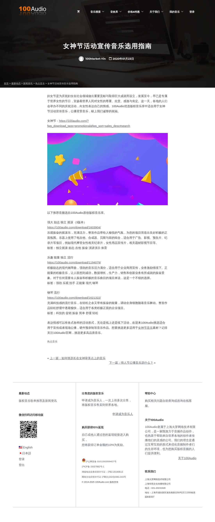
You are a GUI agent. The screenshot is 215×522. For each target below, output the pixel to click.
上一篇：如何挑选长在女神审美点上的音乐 (77, 358)
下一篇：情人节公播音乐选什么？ (131, 362)
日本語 (25, 453)
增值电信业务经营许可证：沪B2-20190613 (102, 472)
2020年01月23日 (123, 59)
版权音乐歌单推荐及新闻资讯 (38, 400)
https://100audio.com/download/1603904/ (74, 227)
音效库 (114, 11)
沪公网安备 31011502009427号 (101, 461)
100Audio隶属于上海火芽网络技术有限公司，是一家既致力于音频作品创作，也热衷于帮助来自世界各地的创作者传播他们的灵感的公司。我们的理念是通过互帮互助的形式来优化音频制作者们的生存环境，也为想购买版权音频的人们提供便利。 (170, 440)
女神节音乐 (145, 327)
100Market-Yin (92, 59)
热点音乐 (52, 341)
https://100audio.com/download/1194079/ (74, 262)
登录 (191, 11)
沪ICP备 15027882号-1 (93, 466)
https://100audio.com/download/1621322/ (74, 297)
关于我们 (155, 11)
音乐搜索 (95, 11)
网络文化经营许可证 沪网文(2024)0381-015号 (104, 477)
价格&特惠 (134, 11)
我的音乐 (175, 11)
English (26, 447)
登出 (22, 465)
